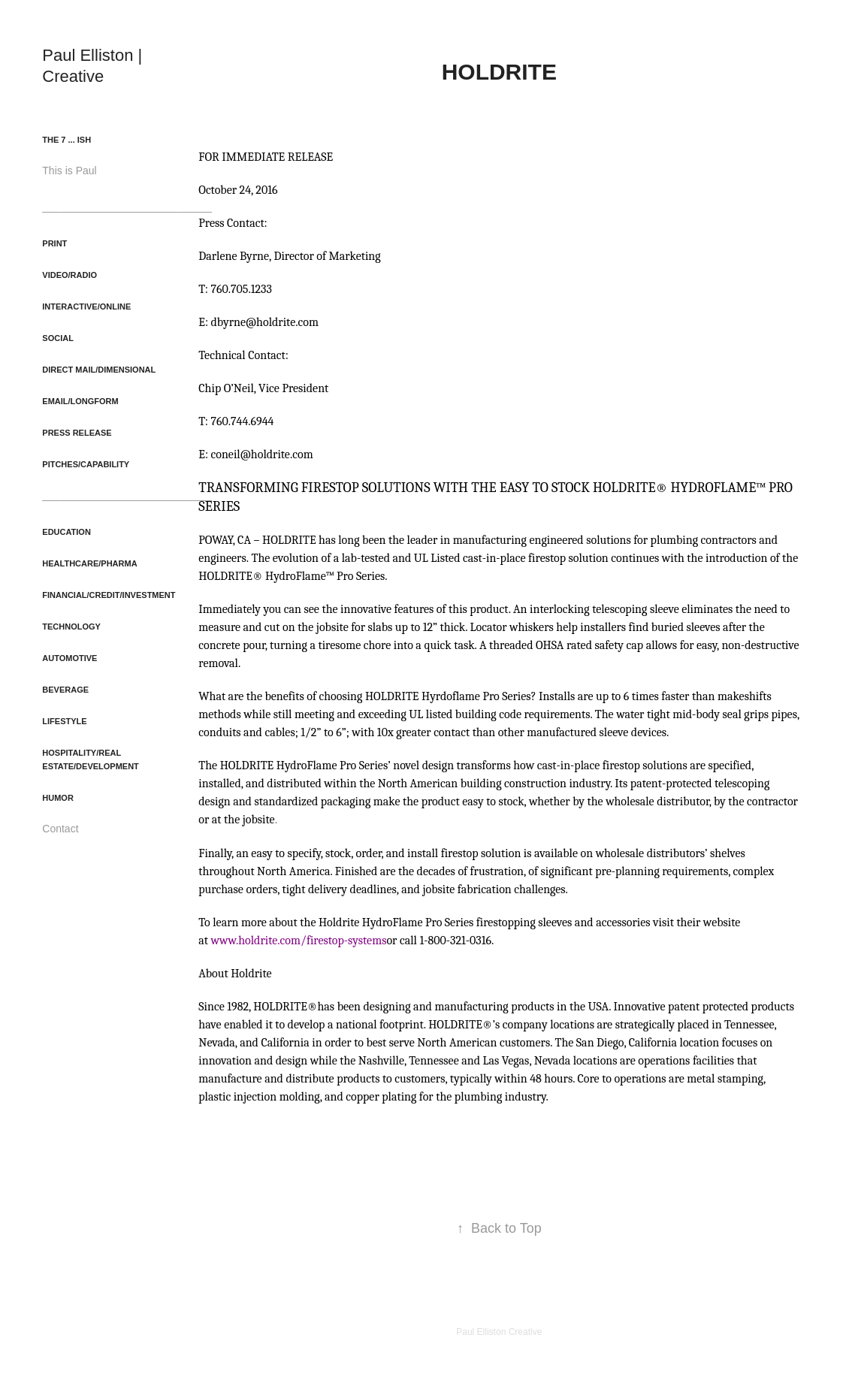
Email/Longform (80, 401)
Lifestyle (64, 721)
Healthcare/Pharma (89, 563)
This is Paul (69, 171)
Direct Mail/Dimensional (99, 369)
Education (66, 531)
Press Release (76, 432)
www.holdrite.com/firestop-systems (299, 940)
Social (58, 338)
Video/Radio (69, 274)
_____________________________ (127, 207)
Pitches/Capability (85, 464)
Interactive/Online (86, 306)
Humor (58, 797)
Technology (71, 626)
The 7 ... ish (66, 139)
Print (54, 243)
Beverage (65, 689)
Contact (60, 829)
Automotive (69, 658)
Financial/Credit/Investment (108, 594)
